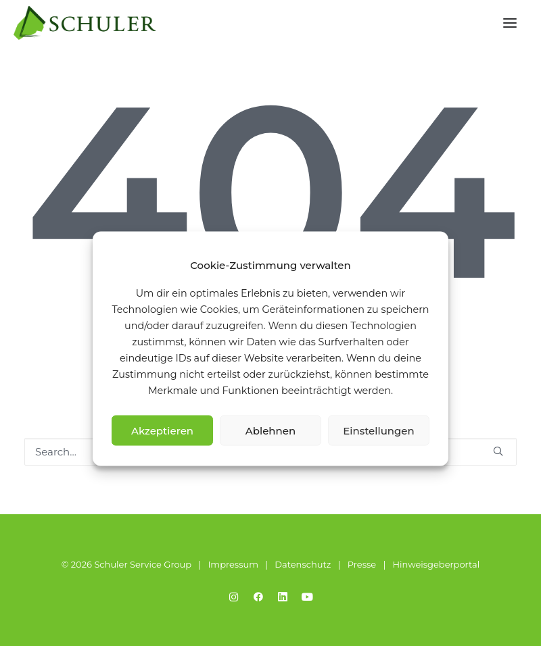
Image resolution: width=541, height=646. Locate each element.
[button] (510, 23)
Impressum (233, 564)
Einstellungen (379, 430)
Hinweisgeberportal (435, 564)
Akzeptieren (162, 430)
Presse (362, 564)
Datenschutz (303, 564)
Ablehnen (270, 430)
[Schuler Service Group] (85, 23)
